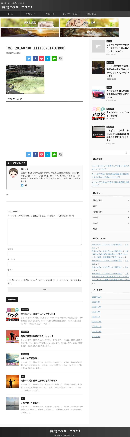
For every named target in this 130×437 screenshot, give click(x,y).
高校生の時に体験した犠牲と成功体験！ (39, 375)
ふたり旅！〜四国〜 (30, 397)
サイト (10, 264)
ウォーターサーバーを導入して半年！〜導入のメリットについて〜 (118, 42)
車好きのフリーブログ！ (17, 7)
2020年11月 (96, 321)
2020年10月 (96, 326)
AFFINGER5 (81, 433)
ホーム (10, 14)
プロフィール (31, 14)
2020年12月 (96, 316)
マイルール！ (51, 14)
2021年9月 (96, 306)
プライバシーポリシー (71, 14)
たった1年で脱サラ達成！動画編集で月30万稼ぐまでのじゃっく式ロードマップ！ (110, 170)
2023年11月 (96, 292)
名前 (10, 243)
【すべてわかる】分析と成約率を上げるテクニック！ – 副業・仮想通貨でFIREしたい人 (110, 249)
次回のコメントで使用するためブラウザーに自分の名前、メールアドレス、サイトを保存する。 (44, 276)
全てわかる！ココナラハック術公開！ (38, 308)
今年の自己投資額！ (30, 353)
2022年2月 (96, 296)
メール (11, 254)
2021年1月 (96, 311)
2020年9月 (96, 331)
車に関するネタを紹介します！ (65, 430)
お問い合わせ (91, 14)
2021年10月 (96, 301)
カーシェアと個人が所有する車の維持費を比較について (118, 88)
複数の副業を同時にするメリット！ (37, 331)
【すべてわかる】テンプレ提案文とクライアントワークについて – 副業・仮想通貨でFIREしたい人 (111, 271)
